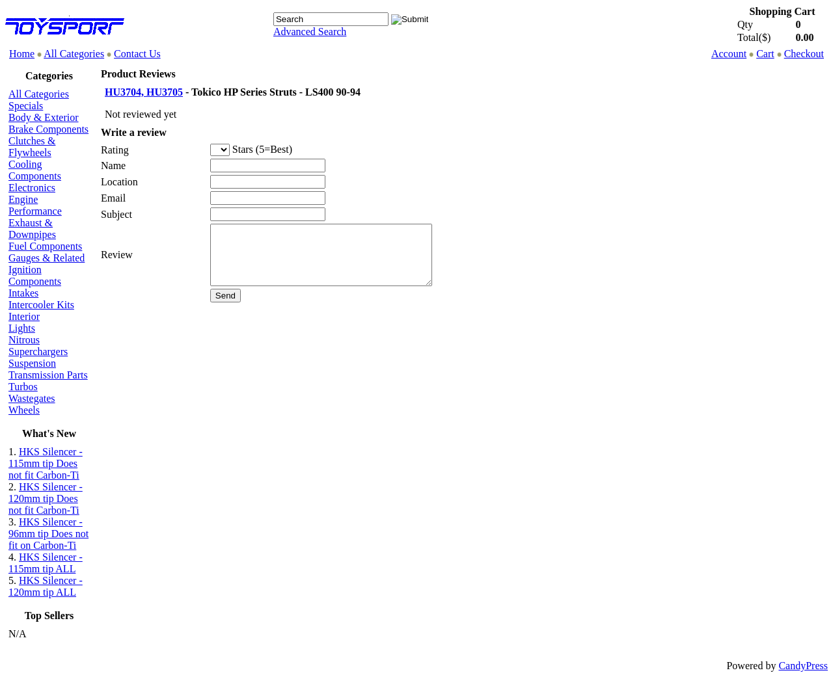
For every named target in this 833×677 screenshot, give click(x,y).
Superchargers (38, 351)
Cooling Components (34, 170)
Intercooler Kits (41, 304)
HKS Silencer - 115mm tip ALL (45, 562)
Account (728, 53)
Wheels (24, 410)
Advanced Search (309, 31)
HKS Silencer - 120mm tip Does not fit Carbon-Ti (45, 498)
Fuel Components (45, 246)
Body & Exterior (43, 117)
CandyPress (803, 665)
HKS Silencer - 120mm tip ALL (45, 586)
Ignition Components (34, 275)
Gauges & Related (46, 257)
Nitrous (24, 339)
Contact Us (137, 53)
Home (21, 53)
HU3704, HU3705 (144, 92)
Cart (765, 53)
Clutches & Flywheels (31, 146)
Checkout (804, 53)
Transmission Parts (48, 374)
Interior (24, 316)
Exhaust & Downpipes (32, 228)
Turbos (23, 386)
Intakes (23, 293)
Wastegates (31, 398)
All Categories (74, 53)
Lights (21, 328)
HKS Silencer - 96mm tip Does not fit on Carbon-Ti (48, 533)
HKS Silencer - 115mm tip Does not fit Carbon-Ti (45, 463)
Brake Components (48, 129)
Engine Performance (35, 205)
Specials (25, 105)
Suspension (32, 363)
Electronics (31, 187)
